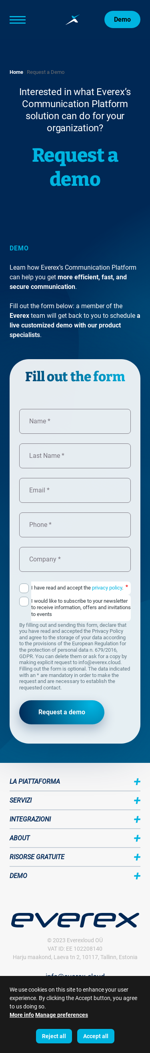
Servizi (21, 800)
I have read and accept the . (79, 588)
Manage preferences (61, 1015)
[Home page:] (73, 20)
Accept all (95, 1036)
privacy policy (107, 588)
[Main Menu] (30, 20)
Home (16, 72)
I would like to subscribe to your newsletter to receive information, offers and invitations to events (81, 607)
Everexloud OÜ (85, 940)
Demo (122, 19)
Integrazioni (30, 819)
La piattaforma (35, 781)
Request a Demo (45, 72)
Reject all (54, 1036)
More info (22, 1015)
